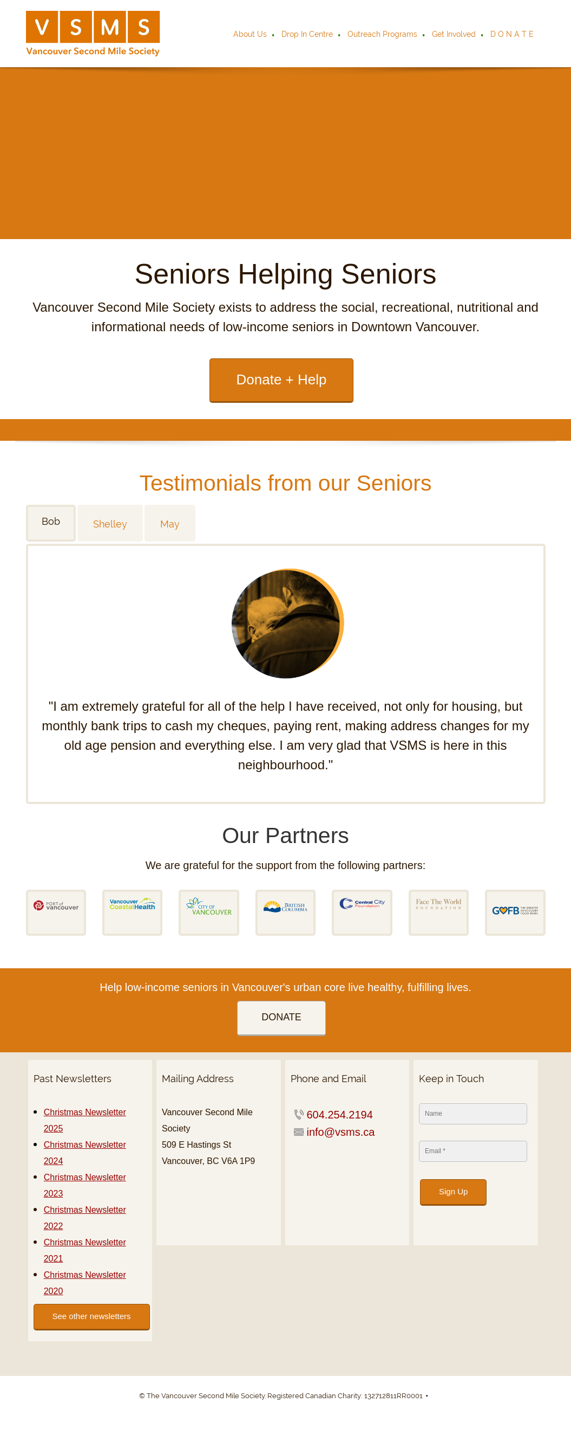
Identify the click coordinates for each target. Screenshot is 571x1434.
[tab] (51, 523)
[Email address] (338, 1132)
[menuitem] (250, 35)
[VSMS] (93, 33)
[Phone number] (337, 1115)
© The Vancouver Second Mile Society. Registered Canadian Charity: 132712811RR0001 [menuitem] (281, 1396)
